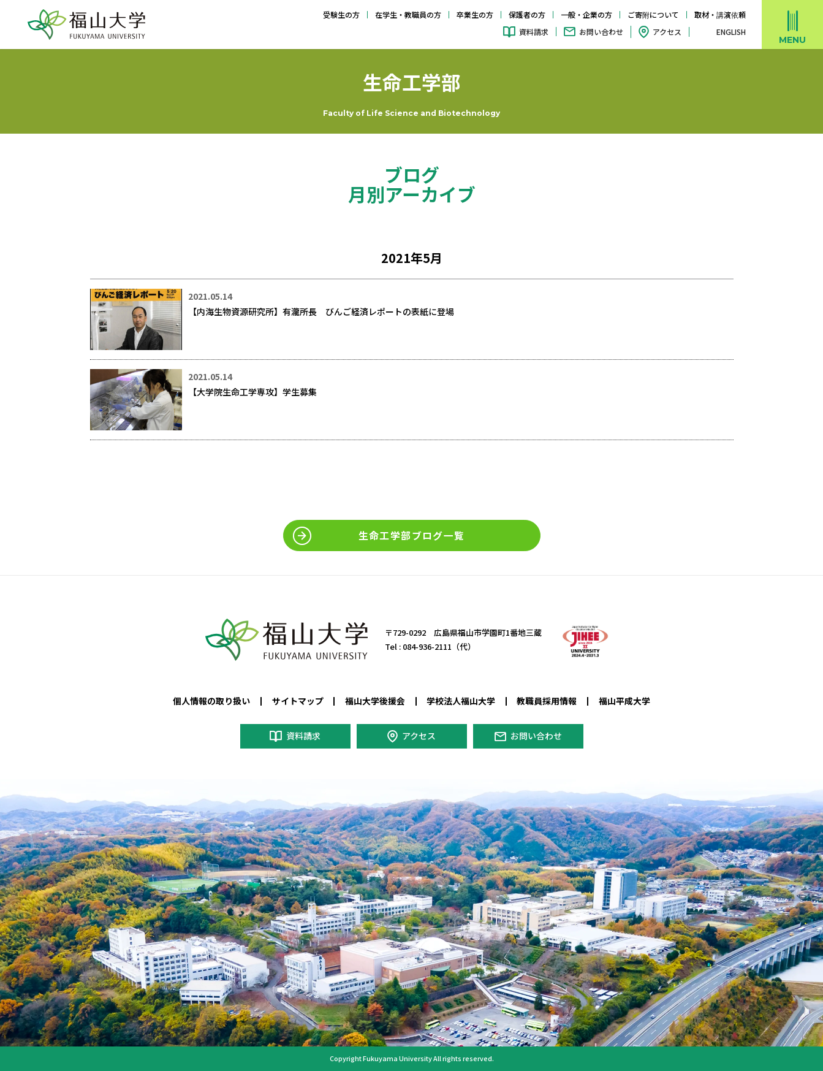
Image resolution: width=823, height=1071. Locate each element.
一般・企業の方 (586, 14)
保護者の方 (527, 14)
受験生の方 (341, 14)
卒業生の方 (475, 14)
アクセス (667, 31)
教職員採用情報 (547, 701)
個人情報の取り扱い (211, 701)
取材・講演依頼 (720, 14)
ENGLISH (731, 32)
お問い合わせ (601, 31)
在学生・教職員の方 (408, 14)
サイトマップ (298, 701)
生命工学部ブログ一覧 (411, 535)
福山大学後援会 (375, 701)
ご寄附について (653, 14)
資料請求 (533, 31)
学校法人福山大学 (461, 701)
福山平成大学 (624, 701)
